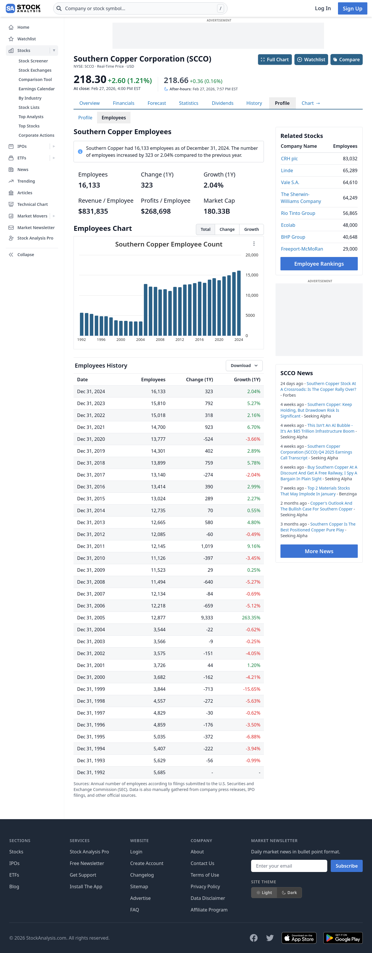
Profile (282, 103)
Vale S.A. (290, 182)
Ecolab (288, 225)
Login (136, 851)
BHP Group (293, 237)
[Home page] (23, 8)
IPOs (14, 863)
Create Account (146, 863)
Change (227, 229)
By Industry (30, 98)
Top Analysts (31, 116)
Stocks (16, 851)
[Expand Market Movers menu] (54, 216)
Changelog (142, 875)
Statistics (188, 103)
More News (319, 551)
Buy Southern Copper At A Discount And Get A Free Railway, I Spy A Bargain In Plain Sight (318, 472)
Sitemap (139, 886)
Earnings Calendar (37, 88)
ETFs (14, 875)
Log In (323, 8)
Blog (14, 886)
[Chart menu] (254, 243)
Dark (289, 892)
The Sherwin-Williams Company (301, 197)
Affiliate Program (209, 910)
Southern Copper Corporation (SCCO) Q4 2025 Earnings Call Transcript (316, 452)
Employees (114, 117)
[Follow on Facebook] (253, 938)
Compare (346, 59)
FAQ (134, 910)
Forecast (157, 103)
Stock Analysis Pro (89, 851)
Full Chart (274, 59)
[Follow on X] (270, 938)
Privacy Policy (205, 886)
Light (264, 892)
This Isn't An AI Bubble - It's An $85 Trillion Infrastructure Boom (317, 428)
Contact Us (202, 863)
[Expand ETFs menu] (54, 158)
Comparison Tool (35, 79)
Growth (251, 229)
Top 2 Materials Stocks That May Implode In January (315, 491)
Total (205, 229)
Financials (124, 103)
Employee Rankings (319, 263)
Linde (287, 170)
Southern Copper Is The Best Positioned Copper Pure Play (317, 527)
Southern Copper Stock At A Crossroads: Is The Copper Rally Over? (318, 386)
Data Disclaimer (208, 898)
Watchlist (311, 59)
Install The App (86, 886)
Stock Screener (33, 61)
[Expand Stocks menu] (54, 50)
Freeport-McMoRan (302, 249)
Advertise (140, 898)
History (254, 103)
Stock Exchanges (35, 70)
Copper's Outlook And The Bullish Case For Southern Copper (316, 506)
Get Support (83, 875)
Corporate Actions (36, 135)
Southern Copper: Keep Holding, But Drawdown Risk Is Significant (316, 410)
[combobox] (140, 8)
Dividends (222, 103)
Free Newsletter (87, 863)
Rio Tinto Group (298, 213)
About (197, 851)
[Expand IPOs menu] (54, 146)
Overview (89, 103)
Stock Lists (29, 107)
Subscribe (347, 866)
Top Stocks (29, 126)
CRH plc (289, 158)
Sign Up (352, 8)
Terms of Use (205, 875)
